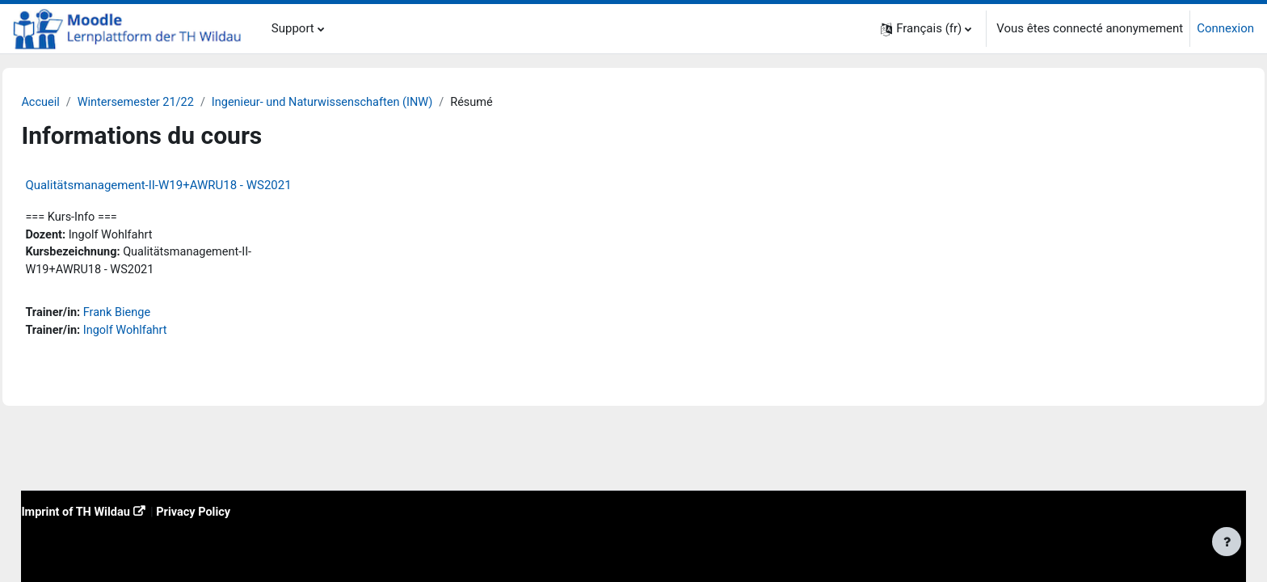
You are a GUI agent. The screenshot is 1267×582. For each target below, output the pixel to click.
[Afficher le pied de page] (1226, 541)
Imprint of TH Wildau (113, 511)
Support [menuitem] (293, 28)
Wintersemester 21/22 (175, 102)
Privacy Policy (235, 511)
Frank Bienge (156, 316)
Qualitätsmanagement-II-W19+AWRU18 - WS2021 (194, 186)
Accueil (77, 102)
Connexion (1225, 28)
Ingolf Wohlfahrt (164, 334)
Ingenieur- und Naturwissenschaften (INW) (368, 102)
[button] (926, 28)
